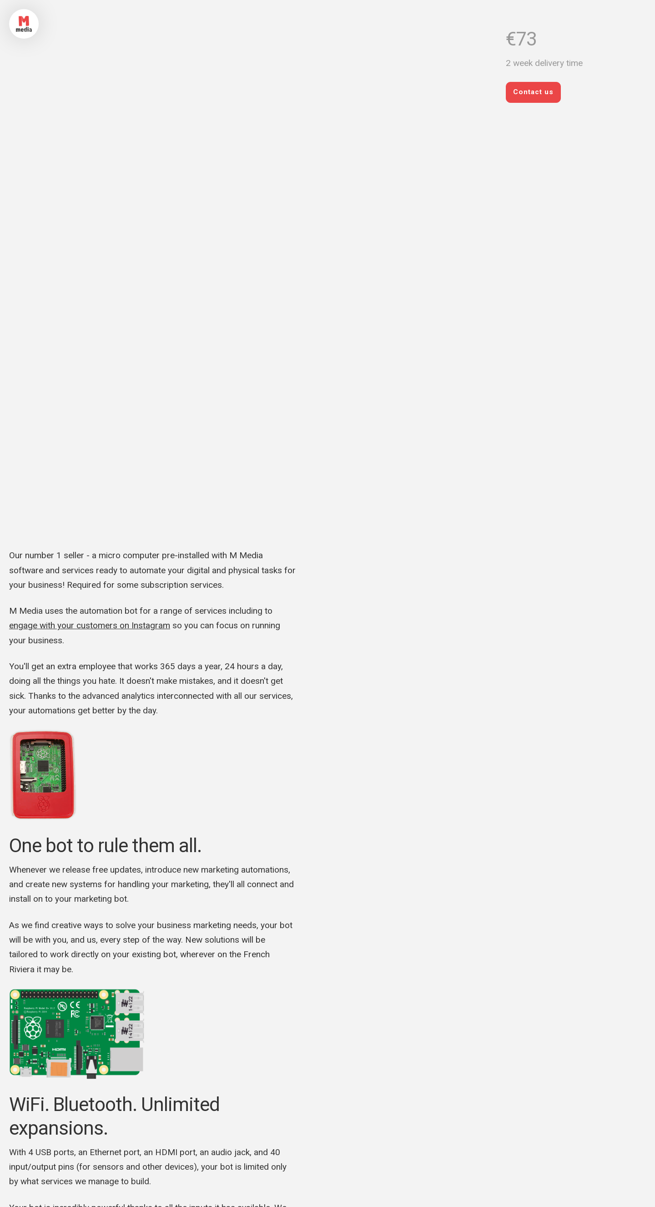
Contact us (533, 92)
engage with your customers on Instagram (89, 625)
